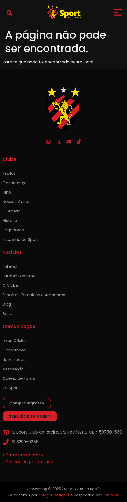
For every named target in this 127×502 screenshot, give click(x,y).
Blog (7, 304)
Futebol (10, 266)
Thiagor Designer (53, 495)
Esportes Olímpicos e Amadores (34, 294)
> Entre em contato (23, 455)
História (10, 220)
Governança (15, 182)
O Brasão (11, 211)
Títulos (9, 173)
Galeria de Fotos (19, 378)
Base (7, 313)
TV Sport (11, 388)
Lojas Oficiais (15, 340)
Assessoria (13, 369)
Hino (7, 192)
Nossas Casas (16, 201)
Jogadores (13, 230)
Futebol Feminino (19, 276)
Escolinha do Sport (20, 239)
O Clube (10, 285)
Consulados (14, 350)
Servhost (111, 495)
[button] (9, 13)
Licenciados (14, 359)
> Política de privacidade (28, 462)
